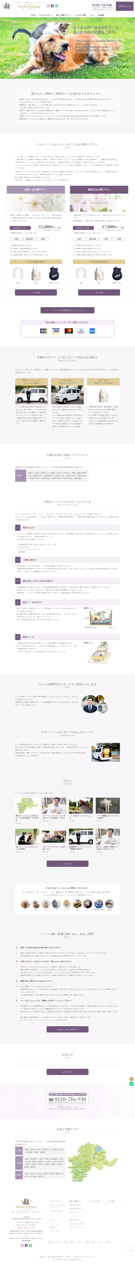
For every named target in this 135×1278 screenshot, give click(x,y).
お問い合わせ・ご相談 (77, 1237)
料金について (74, 1225)
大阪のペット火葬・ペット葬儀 (79, 1255)
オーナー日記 (54, 1243)
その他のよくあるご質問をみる (68, 1042)
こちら (24, 233)
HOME (33, 15)
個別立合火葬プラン (76, 1221)
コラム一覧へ (67, 877)
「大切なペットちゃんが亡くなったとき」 (42, 1033)
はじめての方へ (45, 15)
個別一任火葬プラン (76, 1218)
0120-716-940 (29, 1238)
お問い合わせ (74, 1233)
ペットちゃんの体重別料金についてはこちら (67, 310)
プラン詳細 (36, 292)
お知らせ (53, 1240)
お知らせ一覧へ (67, 1085)
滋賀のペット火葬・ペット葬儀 (100, 1255)
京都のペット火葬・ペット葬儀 (57, 1255)
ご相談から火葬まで (56, 1224)
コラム (91, 15)
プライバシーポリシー (77, 1240)
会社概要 (101, 15)
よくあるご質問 (80, 15)
